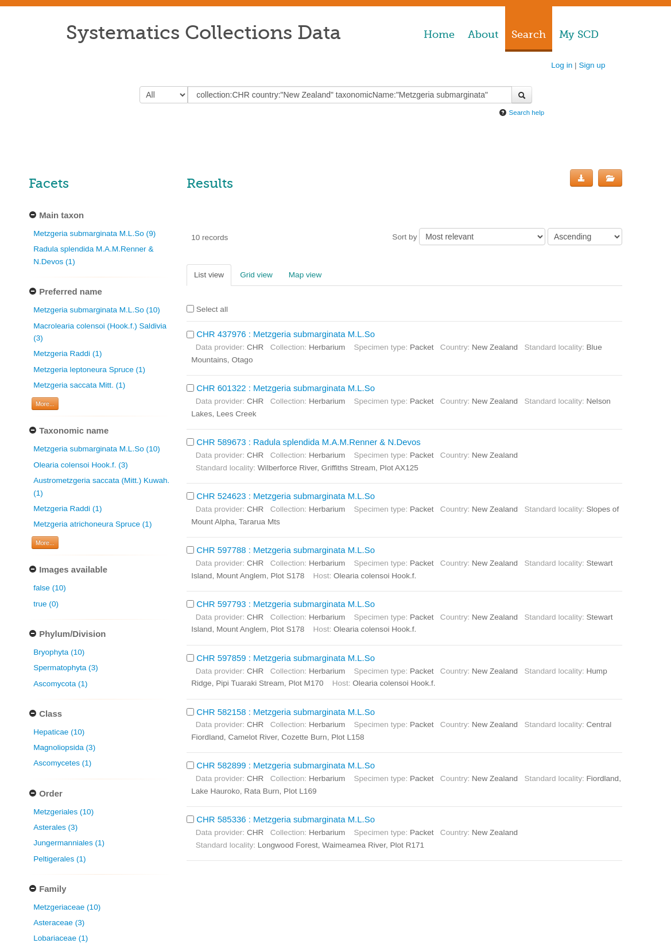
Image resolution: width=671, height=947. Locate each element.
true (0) (46, 604)
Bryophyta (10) (58, 652)
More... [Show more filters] (45, 403)
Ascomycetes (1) (62, 763)
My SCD (579, 34)
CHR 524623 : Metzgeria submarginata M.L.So (285, 496)
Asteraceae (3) (58, 922)
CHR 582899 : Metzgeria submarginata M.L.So (285, 765)
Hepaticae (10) (58, 732)
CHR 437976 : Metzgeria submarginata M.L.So (285, 334)
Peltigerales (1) (59, 859)
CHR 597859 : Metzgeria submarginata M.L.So (285, 658)
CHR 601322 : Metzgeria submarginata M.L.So (285, 388)
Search (528, 34)
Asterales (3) (55, 827)
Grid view (256, 274)
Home (439, 34)
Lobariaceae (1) (60, 938)
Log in (561, 65)
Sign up (592, 65)
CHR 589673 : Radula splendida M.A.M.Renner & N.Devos (308, 442)
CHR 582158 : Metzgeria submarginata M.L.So (285, 712)
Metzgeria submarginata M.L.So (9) (94, 233)
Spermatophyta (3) (65, 667)
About (483, 34)
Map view (305, 274)
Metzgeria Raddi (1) (67, 353)
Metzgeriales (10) (63, 811)
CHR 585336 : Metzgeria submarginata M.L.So (285, 819)
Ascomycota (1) (60, 683)
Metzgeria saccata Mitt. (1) (79, 385)
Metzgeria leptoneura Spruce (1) (89, 369)
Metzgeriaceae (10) (66, 907)
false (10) (49, 587)
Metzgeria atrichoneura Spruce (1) (92, 524)
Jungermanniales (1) (68, 842)
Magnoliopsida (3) (64, 747)
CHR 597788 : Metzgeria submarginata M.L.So (285, 550)
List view (209, 274)
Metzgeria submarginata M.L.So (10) (96, 310)
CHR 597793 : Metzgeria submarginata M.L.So (285, 604)
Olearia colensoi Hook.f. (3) (80, 465)
